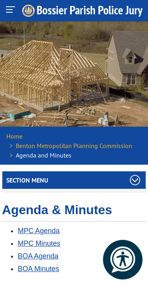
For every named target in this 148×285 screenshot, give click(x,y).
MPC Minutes (39, 243)
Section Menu (27, 180)
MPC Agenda (39, 231)
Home (14, 136)
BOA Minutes (38, 269)
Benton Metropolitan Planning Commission (74, 146)
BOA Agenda (38, 256)
